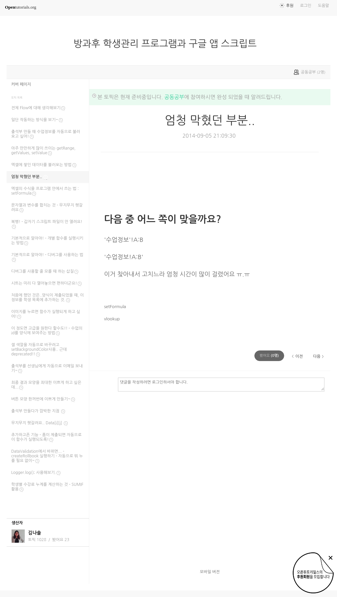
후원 (290, 6)
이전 (299, 356)
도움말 (323, 6)
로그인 (305, 6)
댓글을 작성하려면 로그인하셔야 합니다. (221, 384)
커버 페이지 (21, 84)
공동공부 (174, 97)
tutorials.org (20, 7)
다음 (316, 356)
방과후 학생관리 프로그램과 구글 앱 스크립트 (167, 43)
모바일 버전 (210, 572)
